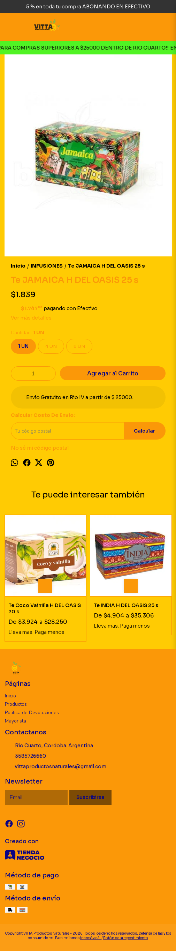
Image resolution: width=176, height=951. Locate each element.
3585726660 (25, 756)
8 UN (79, 346)
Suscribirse (90, 797)
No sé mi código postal (40, 448)
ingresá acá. (90, 938)
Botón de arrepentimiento (125, 938)
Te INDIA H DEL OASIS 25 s (126, 605)
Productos (16, 704)
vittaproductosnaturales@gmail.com (55, 767)
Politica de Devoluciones (32, 712)
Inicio (10, 695)
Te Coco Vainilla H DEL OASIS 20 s (44, 608)
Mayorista (15, 721)
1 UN (23, 346)
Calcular (144, 431)
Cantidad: (27, 332)
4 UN (51, 346)
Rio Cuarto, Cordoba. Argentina (49, 746)
